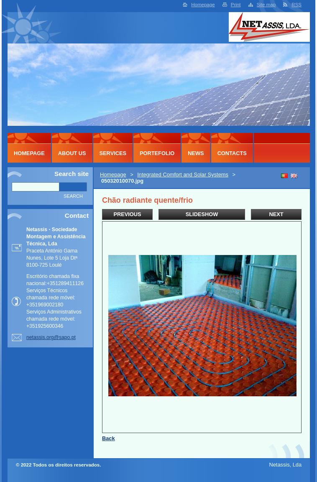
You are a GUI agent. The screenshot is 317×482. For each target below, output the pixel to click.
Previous (127, 214)
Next (276, 214)
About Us (72, 153)
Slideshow (202, 214)
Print (236, 4)
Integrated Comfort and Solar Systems (182, 174)
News (196, 153)
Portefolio (157, 153)
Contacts (232, 153)
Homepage (203, 4)
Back (108, 438)
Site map (266, 4)
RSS (296, 4)
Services (113, 153)
